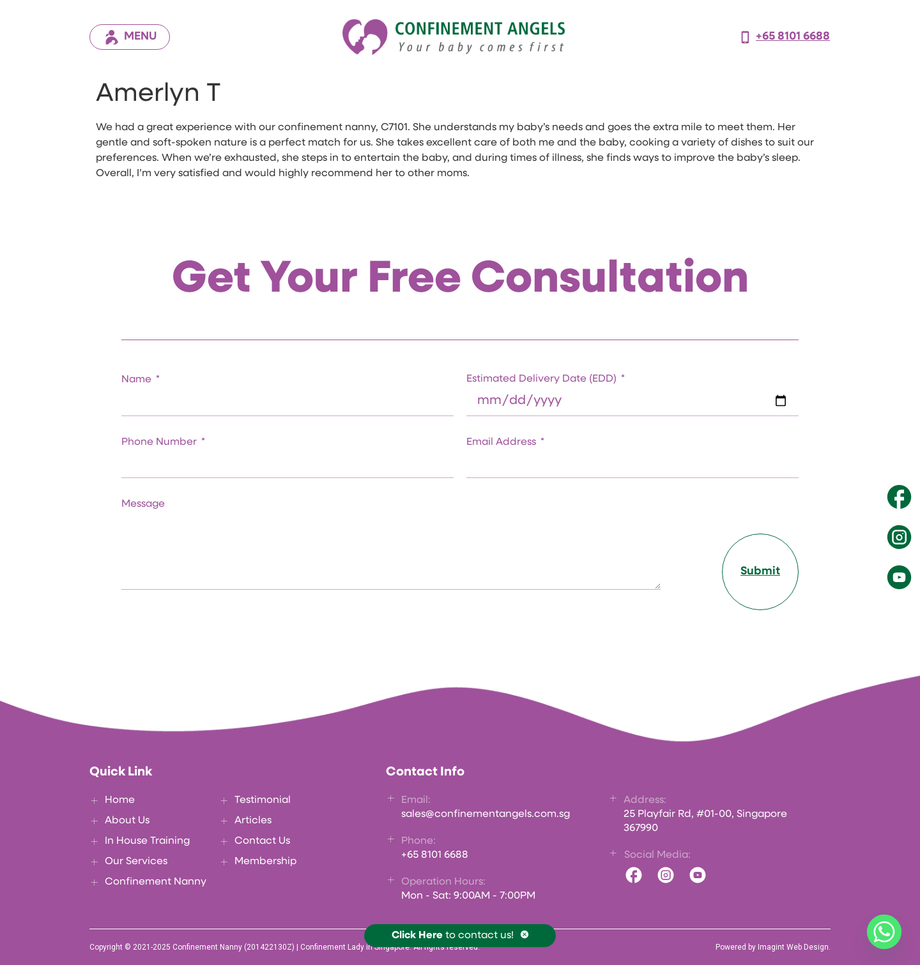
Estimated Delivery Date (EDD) (542, 379)
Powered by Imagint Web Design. (773, 947)
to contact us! (453, 936)
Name (137, 380)
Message (143, 504)
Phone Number (160, 442)
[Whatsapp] (884, 932)
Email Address (502, 442)
